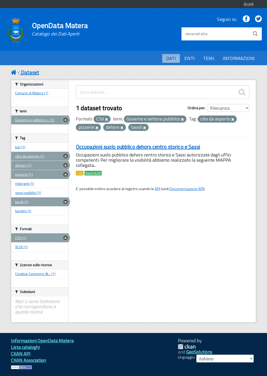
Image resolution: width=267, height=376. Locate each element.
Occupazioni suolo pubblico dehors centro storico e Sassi (138, 147)
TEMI (208, 58)
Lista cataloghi (25, 347)
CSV (79, 173)
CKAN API (21, 353)
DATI (171, 58)
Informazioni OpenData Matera (42, 340)
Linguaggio (186, 357)
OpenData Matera (60, 29)
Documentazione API (186, 189)
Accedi (248, 4)
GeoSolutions (199, 351)
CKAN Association (28, 360)
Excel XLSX (93, 173)
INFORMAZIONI (239, 58)
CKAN (187, 346)
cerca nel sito (196, 34)
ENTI (189, 58)
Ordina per (195, 108)
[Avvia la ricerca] (255, 33)
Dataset (30, 72)
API (157, 189)
